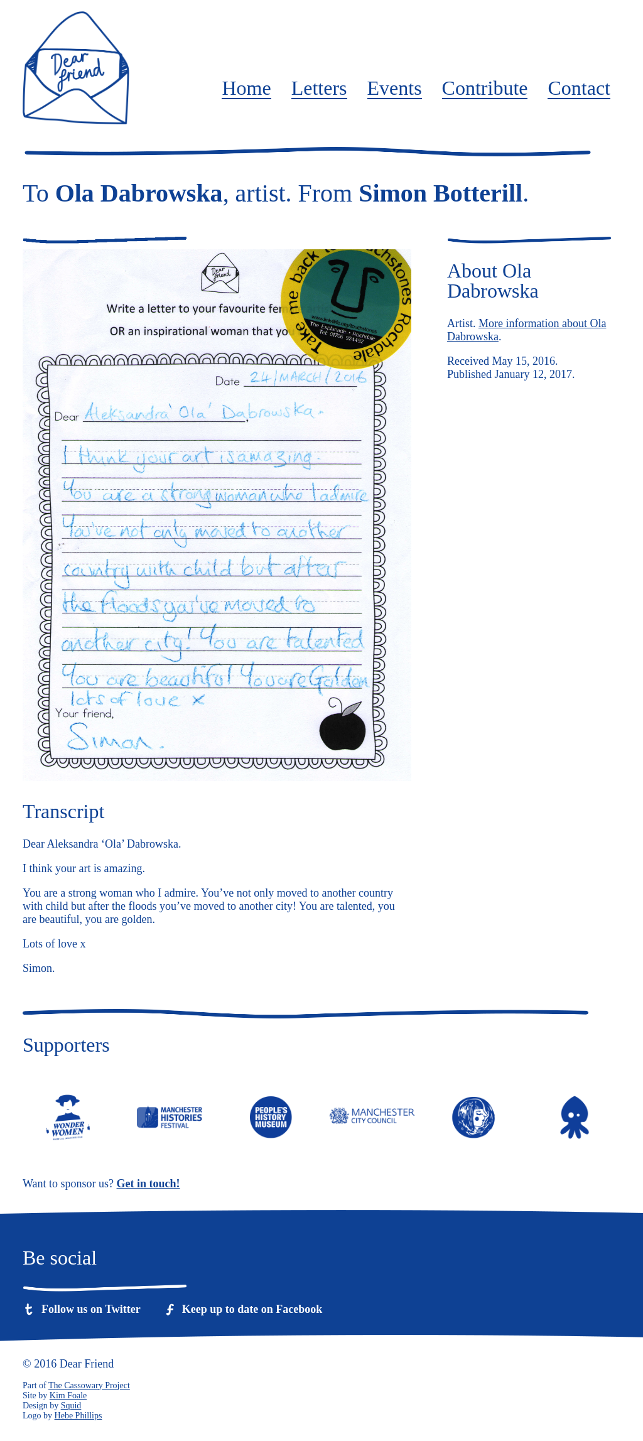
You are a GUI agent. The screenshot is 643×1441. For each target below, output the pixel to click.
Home (246, 88)
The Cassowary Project (89, 1385)
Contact (579, 88)
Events (394, 88)
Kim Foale (68, 1395)
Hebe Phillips (78, 1415)
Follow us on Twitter (91, 1309)
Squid (71, 1405)
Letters (319, 88)
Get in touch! (148, 1183)
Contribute (485, 88)
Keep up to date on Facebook (252, 1309)
